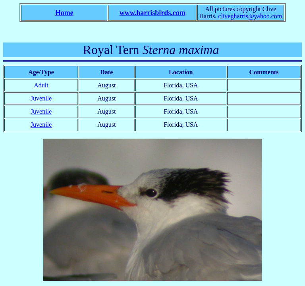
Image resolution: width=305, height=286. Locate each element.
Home (64, 13)
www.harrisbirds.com (152, 13)
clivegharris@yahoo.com (250, 16)
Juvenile (41, 98)
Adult (41, 85)
